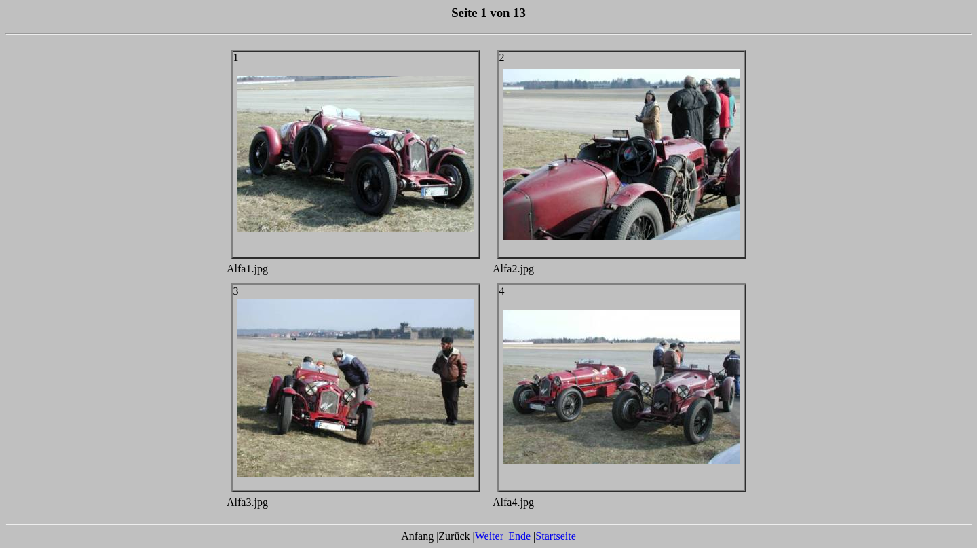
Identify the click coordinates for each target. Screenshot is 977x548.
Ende (519, 536)
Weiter (489, 536)
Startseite (555, 536)
